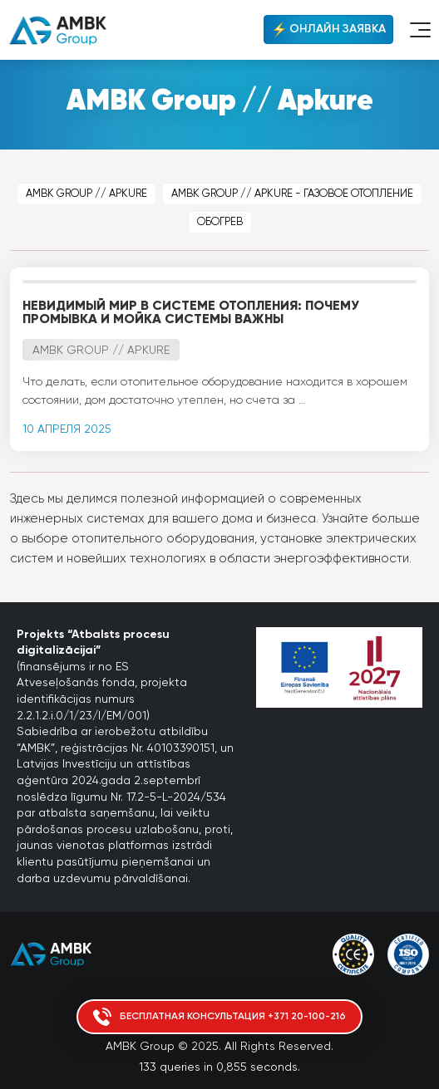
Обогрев (220, 222)
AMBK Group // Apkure (86, 194)
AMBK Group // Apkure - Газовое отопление (292, 194)
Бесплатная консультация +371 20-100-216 (219, 1017)
